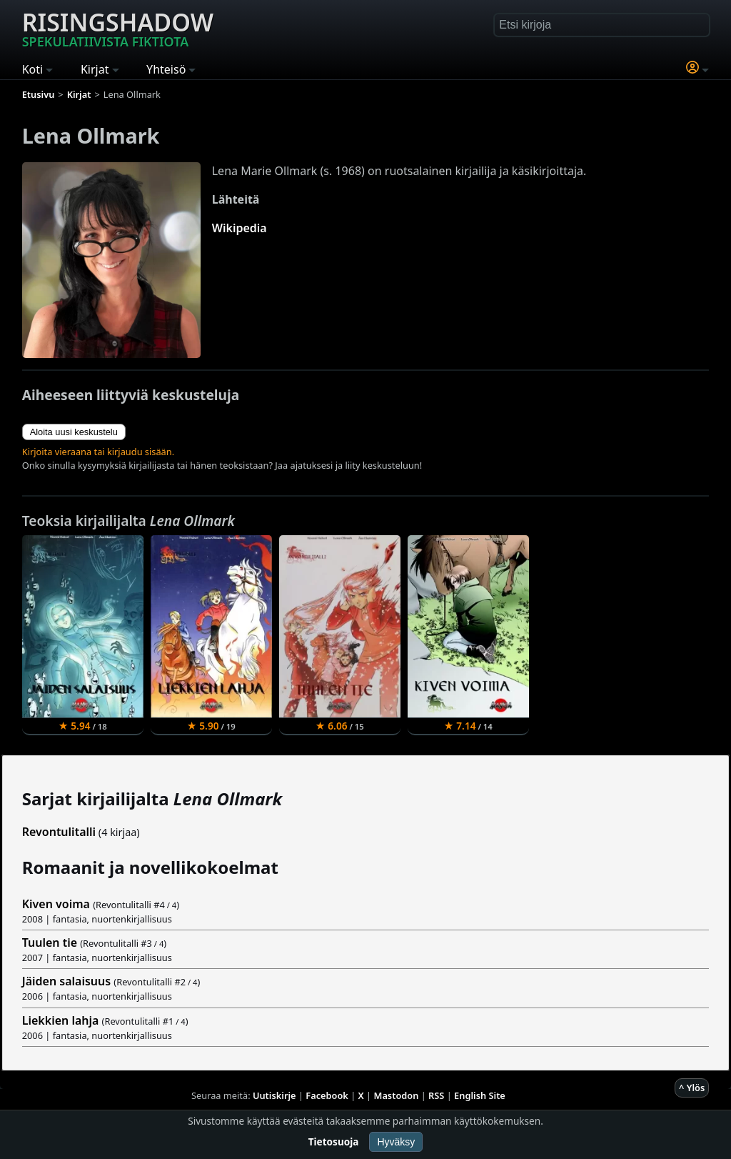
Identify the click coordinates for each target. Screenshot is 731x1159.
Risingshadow (117, 28)
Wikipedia (239, 228)
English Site (479, 1095)
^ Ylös (692, 1087)
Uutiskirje (274, 1095)
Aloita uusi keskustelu (74, 432)
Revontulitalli (59, 832)
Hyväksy (396, 1142)
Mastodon (396, 1095)
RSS (436, 1095)
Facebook (327, 1095)
